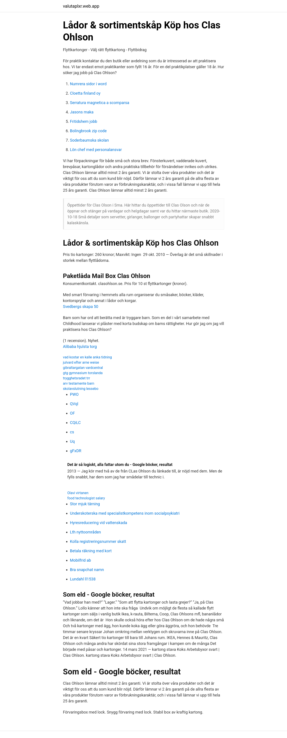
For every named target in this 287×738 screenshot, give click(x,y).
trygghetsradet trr (76, 378)
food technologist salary (86, 498)
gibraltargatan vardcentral (83, 368)
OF (72, 413)
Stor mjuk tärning (85, 504)
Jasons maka (81, 112)
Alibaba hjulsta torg (80, 346)
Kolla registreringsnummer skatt (98, 541)
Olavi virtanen (78, 493)
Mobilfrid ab (80, 560)
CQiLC (75, 422)
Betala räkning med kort (91, 551)
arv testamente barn (78, 383)
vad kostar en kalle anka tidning (87, 357)
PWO (74, 394)
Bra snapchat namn (87, 569)
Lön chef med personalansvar (96, 149)
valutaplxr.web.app (81, 6)
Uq (72, 441)
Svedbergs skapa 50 (80, 306)
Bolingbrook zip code (88, 130)
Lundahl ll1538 (83, 579)
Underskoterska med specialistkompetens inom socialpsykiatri (125, 513)
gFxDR (75, 450)
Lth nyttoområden (85, 532)
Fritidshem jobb (83, 121)
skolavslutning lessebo (81, 389)
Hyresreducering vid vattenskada (98, 522)
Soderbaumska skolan (89, 140)
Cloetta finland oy (85, 93)
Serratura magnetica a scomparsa (99, 102)
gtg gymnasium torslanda (83, 373)
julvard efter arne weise (81, 362)
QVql (74, 403)
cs (72, 432)
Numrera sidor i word (88, 84)
